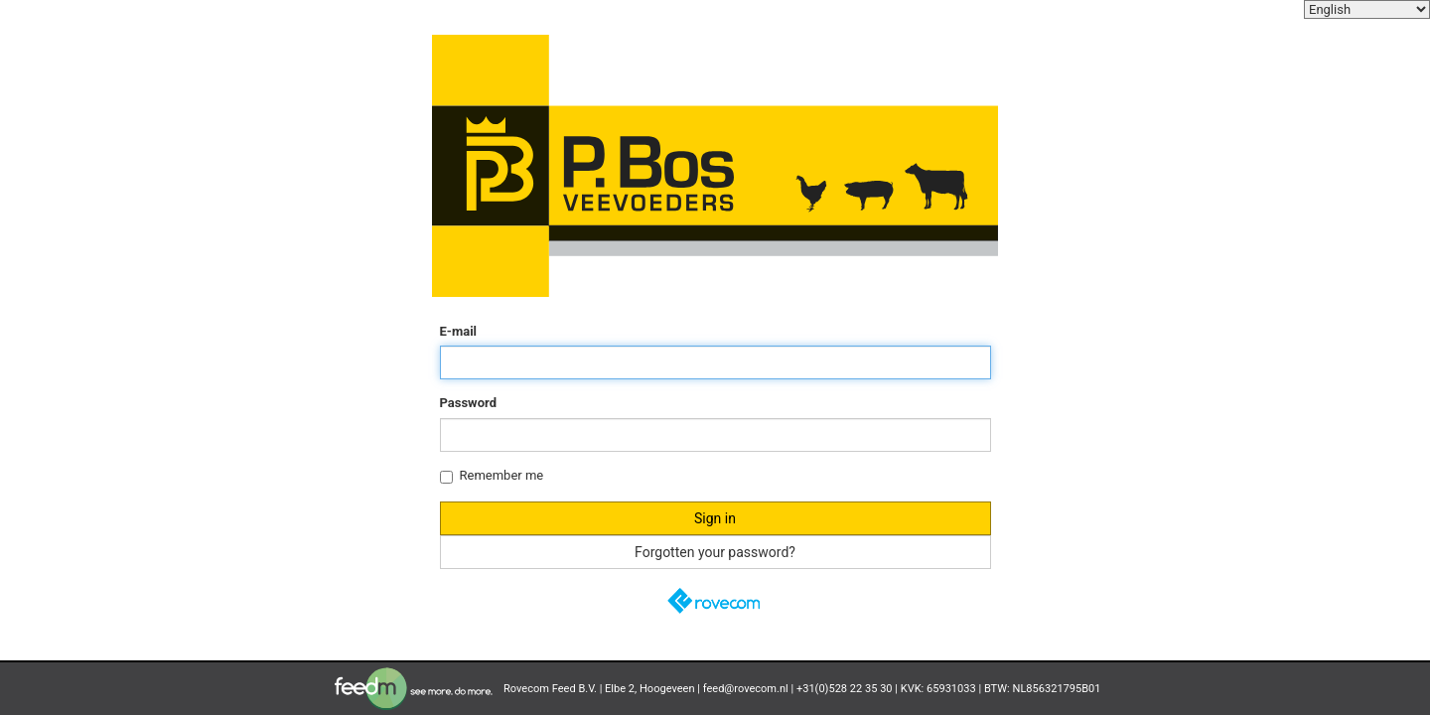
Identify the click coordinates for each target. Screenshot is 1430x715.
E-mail (459, 331)
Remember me (492, 476)
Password (468, 402)
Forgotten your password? (715, 552)
